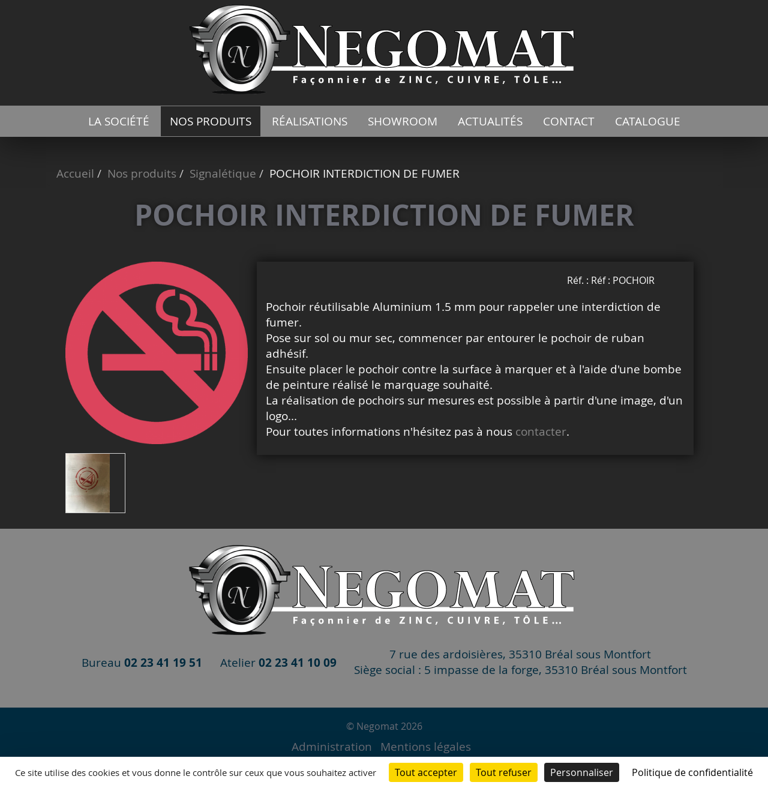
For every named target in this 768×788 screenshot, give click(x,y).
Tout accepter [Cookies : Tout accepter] (426, 772)
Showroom (402, 121)
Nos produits (210, 121)
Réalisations (309, 121)
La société (118, 121)
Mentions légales (425, 746)
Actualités (490, 121)
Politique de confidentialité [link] (692, 772)
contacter (540, 431)
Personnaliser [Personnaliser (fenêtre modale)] (581, 772)
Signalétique (223, 173)
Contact (569, 121)
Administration (332, 746)
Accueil (75, 173)
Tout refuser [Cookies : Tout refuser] (504, 772)
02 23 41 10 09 (298, 662)
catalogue (647, 121)
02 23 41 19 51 (163, 662)
